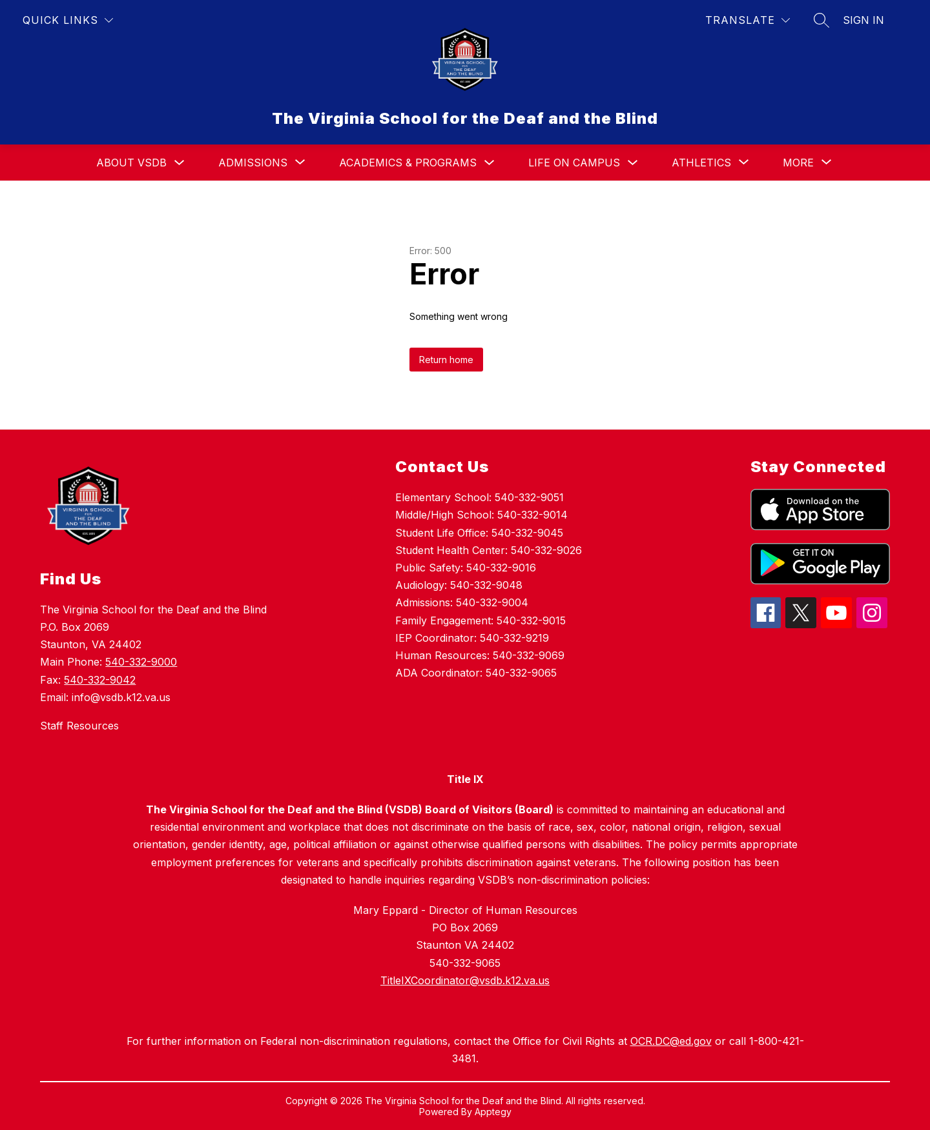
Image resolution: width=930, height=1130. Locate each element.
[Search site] (821, 20)
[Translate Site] (747, 20)
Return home (446, 359)
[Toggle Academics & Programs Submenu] (489, 163)
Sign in (863, 20)
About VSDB (131, 162)
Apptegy (493, 1111)
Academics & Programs (408, 162)
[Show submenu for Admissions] (252, 162)
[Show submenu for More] (798, 162)
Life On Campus (574, 162)
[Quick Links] (67, 20)
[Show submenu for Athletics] (701, 162)
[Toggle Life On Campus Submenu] (633, 163)
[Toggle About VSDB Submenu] (179, 163)
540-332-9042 (100, 679)
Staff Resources (79, 725)
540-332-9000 (141, 661)
